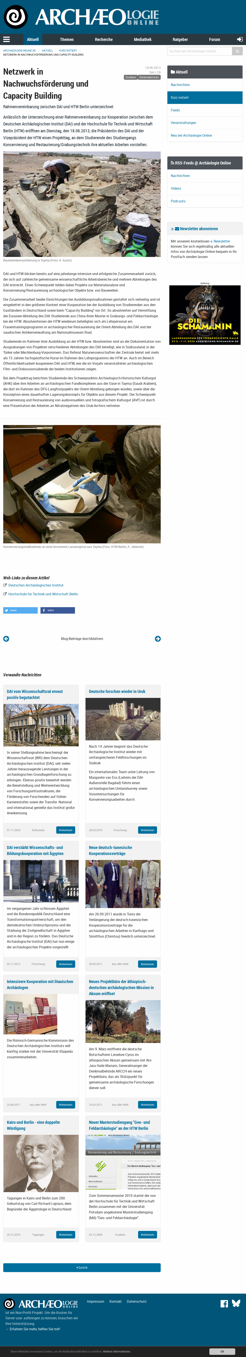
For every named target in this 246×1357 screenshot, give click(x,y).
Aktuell (33, 39)
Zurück (81, 1267)
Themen (67, 39)
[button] (20, 610)
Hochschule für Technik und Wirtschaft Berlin (43, 594)
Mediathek (142, 39)
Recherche (104, 39)
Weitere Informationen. (117, 1351)
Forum (214, 39)
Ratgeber (180, 39)
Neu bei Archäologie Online (191, 135)
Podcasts (178, 201)
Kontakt (115, 1301)
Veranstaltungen (183, 122)
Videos (176, 188)
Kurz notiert (68, 50)
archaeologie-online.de (19, 50)
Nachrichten (180, 84)
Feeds (175, 110)
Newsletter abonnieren (196, 228)
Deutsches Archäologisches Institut (36, 585)
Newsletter (222, 241)
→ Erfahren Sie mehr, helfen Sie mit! (32, 1329)
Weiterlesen (65, 830)
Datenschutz (137, 1301)
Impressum (95, 1301)
